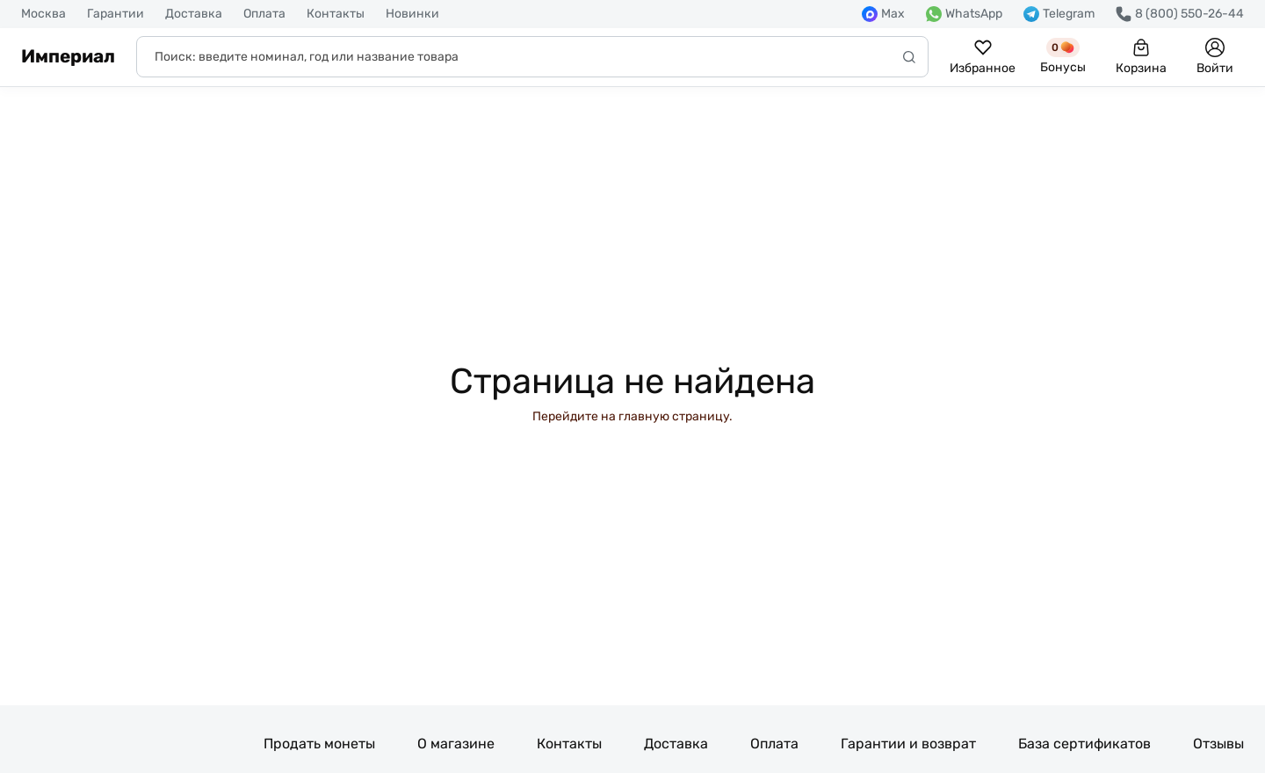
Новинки (412, 14)
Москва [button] (43, 14)
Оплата (264, 14)
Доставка (193, 14)
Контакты (336, 14)
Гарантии (115, 14)
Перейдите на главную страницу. (632, 416)
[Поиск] (532, 56)
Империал (68, 56)
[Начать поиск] (909, 56)
